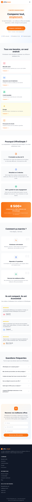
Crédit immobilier (4, 463)
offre (5, 449)
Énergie (2, 465)
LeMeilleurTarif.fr (4, 488)
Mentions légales (4, 473)
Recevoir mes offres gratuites (16, 435)
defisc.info (3, 492)
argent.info (3, 490)
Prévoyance (3, 467)
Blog (2, 479)
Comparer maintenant (16, 28)
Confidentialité (4, 475)
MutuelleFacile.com (5, 486)
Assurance (3, 461)
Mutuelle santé (4, 459)
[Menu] (30, 2)
